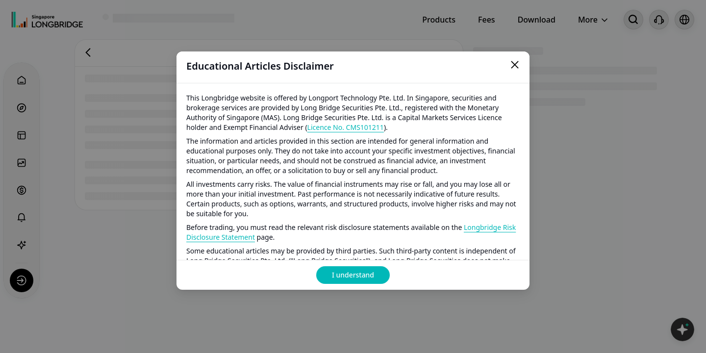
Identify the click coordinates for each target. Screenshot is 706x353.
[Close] (515, 66)
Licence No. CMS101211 (345, 127)
